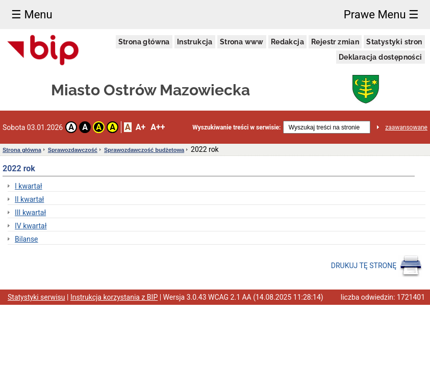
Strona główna (144, 42)
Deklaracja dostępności (380, 57)
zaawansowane (406, 127)
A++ (157, 127)
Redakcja (287, 42)
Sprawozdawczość (72, 150)
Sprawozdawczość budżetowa (144, 150)
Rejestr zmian (335, 42)
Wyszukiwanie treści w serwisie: (236, 127)
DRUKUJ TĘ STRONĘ (376, 266)
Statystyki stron (394, 42)
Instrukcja (195, 42)
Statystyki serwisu (36, 297)
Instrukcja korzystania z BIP (114, 297)
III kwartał (30, 212)
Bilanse (26, 239)
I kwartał (28, 186)
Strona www (242, 42)
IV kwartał (31, 226)
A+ (140, 127)
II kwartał (29, 199)
